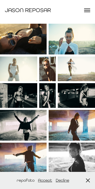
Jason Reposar (28, 10)
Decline (62, 180)
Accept (45, 180)
